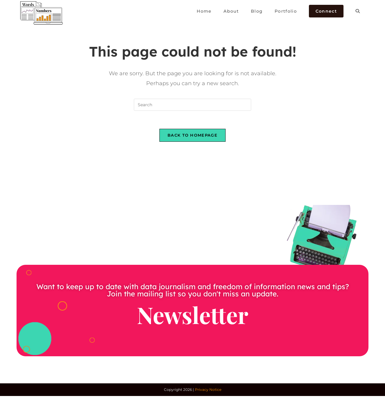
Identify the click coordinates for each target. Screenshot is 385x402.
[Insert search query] (192, 105)
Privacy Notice (208, 389)
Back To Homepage (192, 135)
